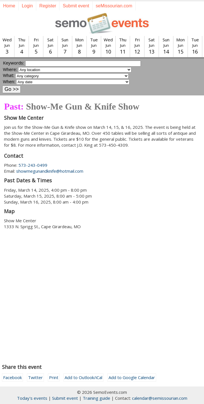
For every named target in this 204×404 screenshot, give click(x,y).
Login (27, 5)
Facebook (12, 377)
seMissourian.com (114, 5)
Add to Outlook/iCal (83, 377)
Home (9, 5)
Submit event (76, 5)
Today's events (32, 398)
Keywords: (13, 63)
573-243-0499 (32, 165)
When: (9, 81)
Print (53, 377)
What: (8, 75)
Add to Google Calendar (132, 377)
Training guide (96, 398)
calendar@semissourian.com (159, 398)
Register (47, 5)
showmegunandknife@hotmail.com (49, 171)
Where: (10, 69)
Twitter (35, 377)
